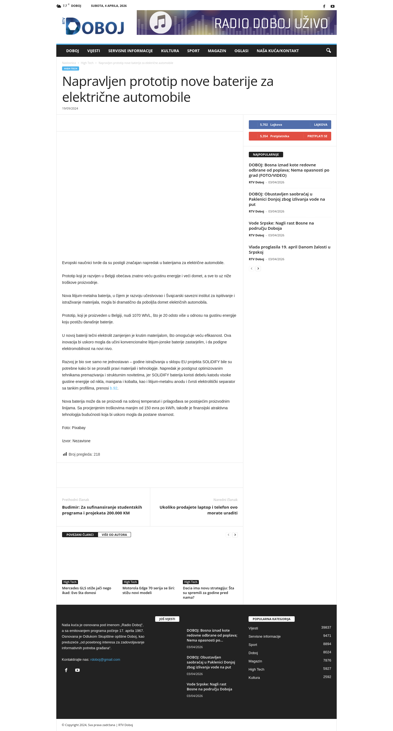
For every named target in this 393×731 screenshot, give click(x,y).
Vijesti (93, 50)
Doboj (72, 50)
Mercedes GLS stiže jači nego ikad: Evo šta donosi (86, 590)
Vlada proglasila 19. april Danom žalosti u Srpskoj (289, 249)
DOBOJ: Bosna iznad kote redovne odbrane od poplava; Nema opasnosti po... (212, 635)
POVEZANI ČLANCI (80, 535)
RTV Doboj (256, 182)
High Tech (87, 63)
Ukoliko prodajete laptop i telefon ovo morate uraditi (199, 510)
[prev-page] (228, 535)
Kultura (170, 50)
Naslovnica (69, 63)
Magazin (217, 50)
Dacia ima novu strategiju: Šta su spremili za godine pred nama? (208, 593)
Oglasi (242, 50)
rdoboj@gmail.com (105, 659)
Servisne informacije (130, 50)
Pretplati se (318, 136)
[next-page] (235, 535)
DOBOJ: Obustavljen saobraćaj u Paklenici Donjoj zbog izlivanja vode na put (287, 199)
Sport (193, 50)
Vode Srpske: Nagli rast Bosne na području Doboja (281, 225)
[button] (328, 51)
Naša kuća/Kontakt (278, 50)
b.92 (113, 388)
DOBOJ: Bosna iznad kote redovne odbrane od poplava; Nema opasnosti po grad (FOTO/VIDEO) (289, 170)
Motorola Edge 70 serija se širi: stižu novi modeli (148, 590)
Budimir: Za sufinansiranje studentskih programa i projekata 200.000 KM (102, 510)
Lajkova (320, 124)
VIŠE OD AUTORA (114, 535)
